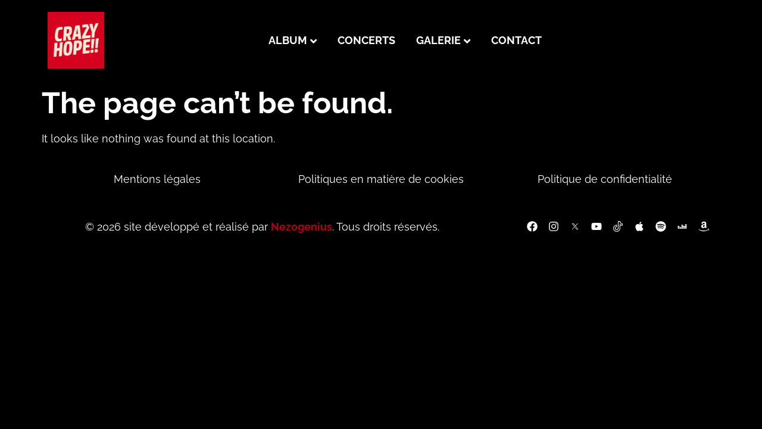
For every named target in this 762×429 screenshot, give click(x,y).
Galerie (438, 40)
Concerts (366, 40)
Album (287, 40)
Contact (516, 40)
